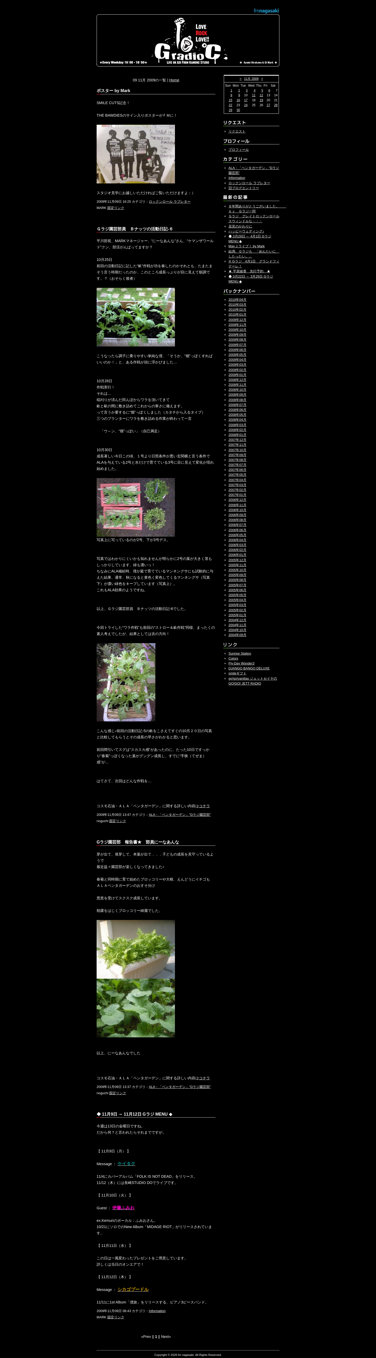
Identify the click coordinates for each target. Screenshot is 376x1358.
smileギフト (237, 673)
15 (230, 100)
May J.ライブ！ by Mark (246, 246)
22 (230, 105)
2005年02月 (237, 610)
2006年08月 (237, 520)
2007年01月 (237, 495)
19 (261, 100)
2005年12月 (237, 560)
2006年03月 (237, 545)
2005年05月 (237, 595)
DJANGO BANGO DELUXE (249, 668)
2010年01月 (237, 314)
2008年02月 (237, 430)
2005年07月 (237, 585)
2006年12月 (237, 500)
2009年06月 (237, 350)
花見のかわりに (240, 226)
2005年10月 (237, 570)
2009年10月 (237, 330)
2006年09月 (237, 515)
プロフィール (238, 150)
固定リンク (115, 208)
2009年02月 (237, 370)
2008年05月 (237, 415)
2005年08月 (237, 580)
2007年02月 (237, 490)
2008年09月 (237, 395)
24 (246, 105)
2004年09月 (237, 635)
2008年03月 (237, 425)
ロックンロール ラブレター (170, 202)
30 (238, 110)
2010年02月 (237, 310)
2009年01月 (237, 375)
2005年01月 (237, 615)
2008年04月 (237, 420)
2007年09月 (237, 455)
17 (246, 100)
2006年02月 (237, 550)
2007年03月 (237, 485)
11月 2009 (251, 79)
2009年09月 (237, 335)
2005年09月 (237, 575)
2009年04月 (237, 360)
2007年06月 (237, 470)
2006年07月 (237, 525)
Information (157, 1311)
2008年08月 (237, 400)
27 (268, 105)
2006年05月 (237, 535)
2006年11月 (237, 505)
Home (174, 80)
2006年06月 (237, 530)
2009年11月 (237, 325)
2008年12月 (237, 380)
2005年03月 (237, 605)
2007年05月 (237, 475)
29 (230, 110)
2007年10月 (237, 450)
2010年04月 (237, 300)
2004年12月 (237, 620)
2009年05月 (237, 355)
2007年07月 (237, 465)
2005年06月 (237, 590)
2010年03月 (237, 305)
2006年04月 (237, 540)
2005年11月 (237, 565)
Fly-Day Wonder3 (241, 663)
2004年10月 (237, 630)
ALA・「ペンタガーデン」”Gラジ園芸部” (180, 815)
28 (276, 105)
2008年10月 (237, 390)
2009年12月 (237, 320)
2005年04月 (237, 600)
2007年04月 (237, 480)
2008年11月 (237, 385)
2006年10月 (237, 510)
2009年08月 (237, 340)
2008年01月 (237, 435)
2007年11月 (237, 445)
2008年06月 (237, 410)
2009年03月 (237, 365)
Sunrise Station (239, 653)
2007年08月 (237, 460)
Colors (233, 658)
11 (253, 95)
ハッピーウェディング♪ (246, 231)
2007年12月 (237, 440)
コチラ (204, 806)
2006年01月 (237, 555)
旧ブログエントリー (243, 188)
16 (238, 100)
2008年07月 (237, 405)
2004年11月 (237, 625)
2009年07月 (237, 345)
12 (261, 95)
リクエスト (236, 131)
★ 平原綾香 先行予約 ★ (249, 271)
